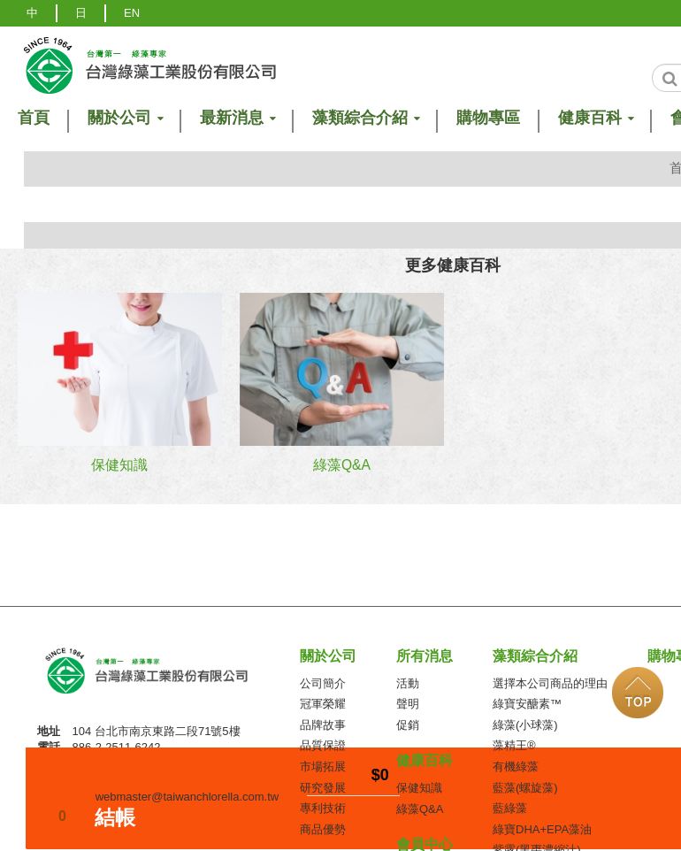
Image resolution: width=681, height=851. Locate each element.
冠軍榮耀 (323, 703)
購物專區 (488, 118)
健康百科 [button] (595, 118)
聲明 (407, 703)
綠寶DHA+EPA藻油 (542, 829)
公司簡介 (323, 683)
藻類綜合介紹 (535, 655)
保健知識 (419, 787)
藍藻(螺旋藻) (525, 787)
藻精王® (514, 745)
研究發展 (323, 787)
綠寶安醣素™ (527, 703)
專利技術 (323, 808)
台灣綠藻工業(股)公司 (162, 676)
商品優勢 (323, 829)
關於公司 (328, 655)
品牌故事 (323, 725)
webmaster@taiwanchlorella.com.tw (187, 796)
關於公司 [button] (125, 118)
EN (132, 12)
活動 (407, 683)
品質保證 (323, 745)
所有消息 (424, 655)
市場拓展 (323, 766)
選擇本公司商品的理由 (550, 683)
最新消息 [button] (237, 118)
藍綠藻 (510, 808)
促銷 (407, 725)
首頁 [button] (34, 118)
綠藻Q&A (419, 809)
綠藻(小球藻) (525, 725)
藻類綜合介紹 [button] (365, 118)
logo (148, 65)
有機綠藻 (516, 766)
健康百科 (424, 760)
